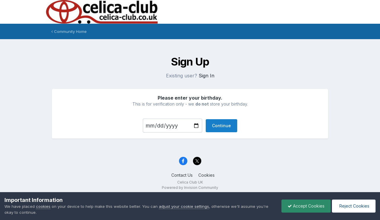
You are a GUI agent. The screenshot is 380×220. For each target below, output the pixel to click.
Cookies (206, 175)
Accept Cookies (306, 205)
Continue (221, 125)
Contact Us (182, 175)
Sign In (206, 76)
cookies (43, 206)
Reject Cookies (353, 205)
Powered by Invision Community (190, 187)
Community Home (69, 31)
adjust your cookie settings (184, 206)
